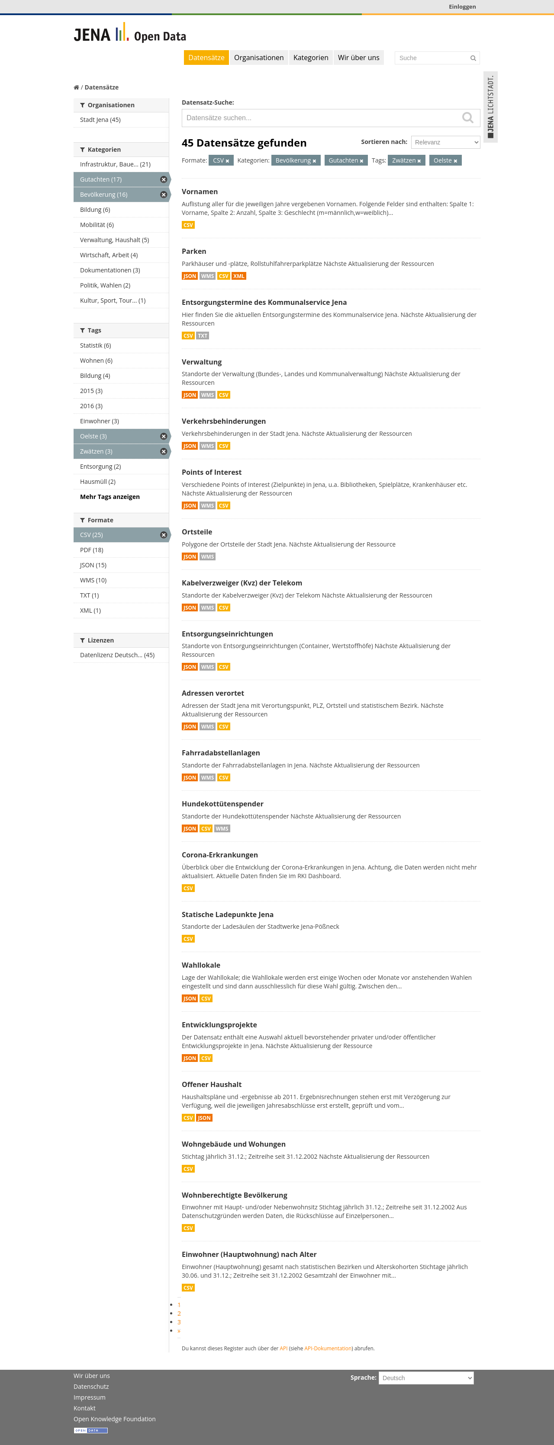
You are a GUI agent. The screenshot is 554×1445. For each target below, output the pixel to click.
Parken (194, 251)
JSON (190, 275)
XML (239, 275)
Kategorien (311, 57)
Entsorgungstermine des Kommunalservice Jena (264, 302)
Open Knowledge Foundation (115, 1419)
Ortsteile (197, 532)
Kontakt (85, 1408)
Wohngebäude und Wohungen (234, 1144)
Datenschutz (91, 1386)
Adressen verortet (213, 693)
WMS (207, 275)
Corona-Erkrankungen (220, 855)
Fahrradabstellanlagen (221, 753)
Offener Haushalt (212, 1084)
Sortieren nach (383, 141)
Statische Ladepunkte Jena (228, 914)
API (284, 1348)
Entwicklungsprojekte (219, 1024)
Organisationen (259, 57)
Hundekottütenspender (223, 804)
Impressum (90, 1397)
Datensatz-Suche (207, 102)
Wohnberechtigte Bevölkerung (234, 1195)
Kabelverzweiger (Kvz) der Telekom (242, 583)
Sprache (363, 1377)
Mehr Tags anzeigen (110, 496)
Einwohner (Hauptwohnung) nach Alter (249, 1254)
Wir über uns (359, 57)
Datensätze (206, 57)
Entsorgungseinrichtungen (227, 634)
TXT (202, 335)
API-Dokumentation (328, 1348)
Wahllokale (201, 965)
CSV (188, 224)
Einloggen (462, 6)
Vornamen (200, 191)
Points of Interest (212, 472)
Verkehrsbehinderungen (224, 421)
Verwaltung (202, 362)
